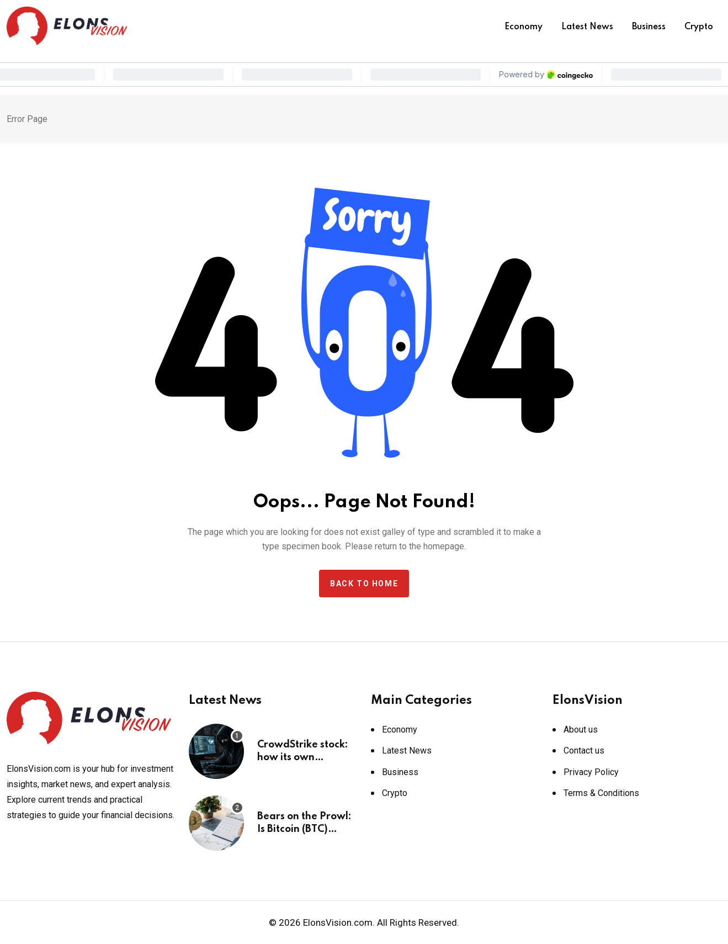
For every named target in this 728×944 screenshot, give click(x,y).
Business (649, 27)
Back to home (364, 583)
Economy (523, 27)
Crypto (698, 27)
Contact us (584, 750)
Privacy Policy (591, 772)
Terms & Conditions (601, 793)
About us (581, 729)
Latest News (587, 27)
